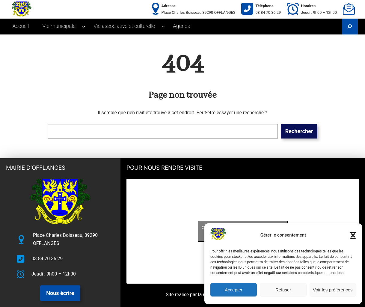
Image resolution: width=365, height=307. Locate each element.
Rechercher (299, 131)
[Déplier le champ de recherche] (350, 26)
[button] (353, 235)
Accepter (233, 289)
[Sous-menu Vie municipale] (83, 26)
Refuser (283, 289)
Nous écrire (60, 293)
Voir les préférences (333, 289)
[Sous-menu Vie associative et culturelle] (163, 26)
